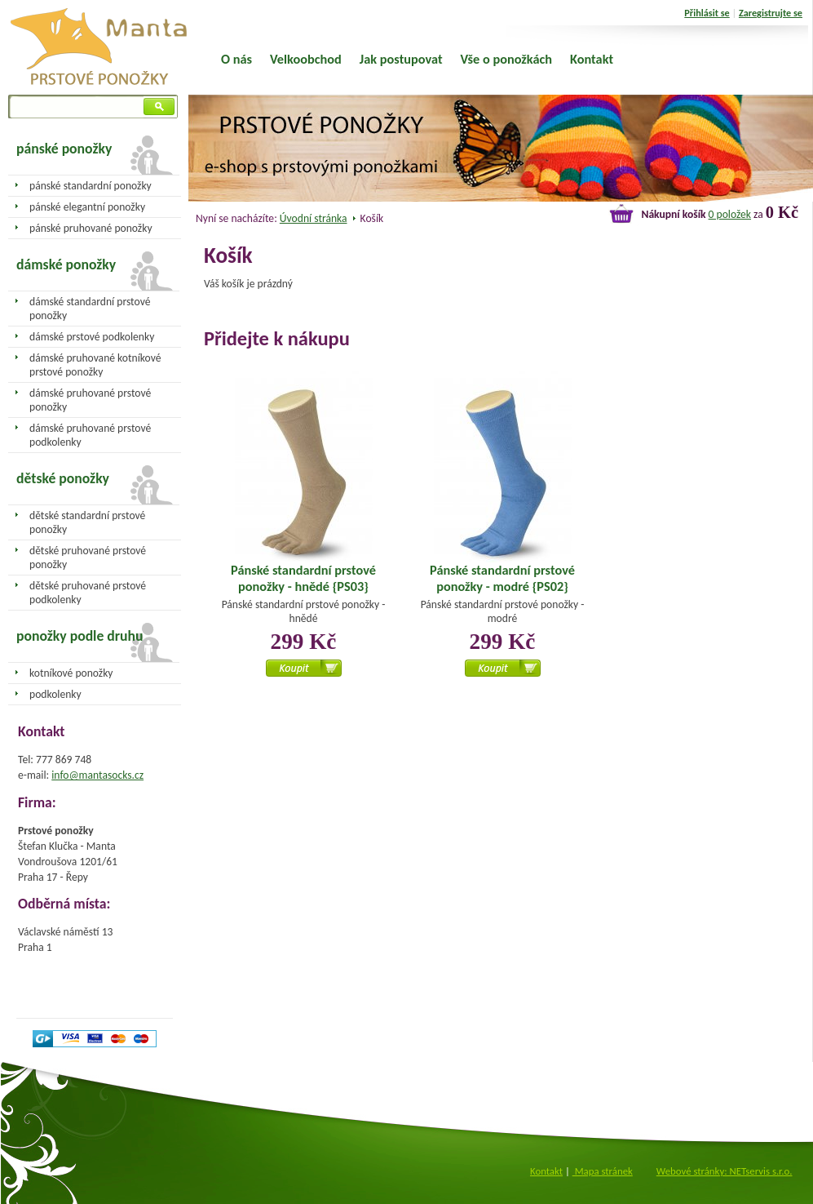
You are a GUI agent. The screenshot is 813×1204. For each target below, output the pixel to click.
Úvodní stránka (313, 218)
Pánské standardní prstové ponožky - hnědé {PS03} (303, 578)
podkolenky (55, 694)
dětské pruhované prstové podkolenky (87, 592)
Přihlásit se (706, 13)
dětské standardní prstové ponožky (87, 522)
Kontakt (591, 59)
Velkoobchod (306, 59)
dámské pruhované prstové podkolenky (90, 435)
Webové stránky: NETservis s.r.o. (724, 1171)
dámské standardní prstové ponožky (89, 308)
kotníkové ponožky (71, 673)
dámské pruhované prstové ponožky (90, 400)
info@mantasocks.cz (97, 775)
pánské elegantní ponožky (87, 207)
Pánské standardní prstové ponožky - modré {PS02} (502, 578)
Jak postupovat (401, 59)
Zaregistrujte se (770, 13)
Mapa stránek (602, 1171)
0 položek (730, 214)
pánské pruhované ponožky (90, 228)
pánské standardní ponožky (90, 186)
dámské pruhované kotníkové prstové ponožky (95, 365)
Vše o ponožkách (506, 59)
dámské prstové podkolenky (91, 337)
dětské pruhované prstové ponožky (87, 557)
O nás (236, 59)
